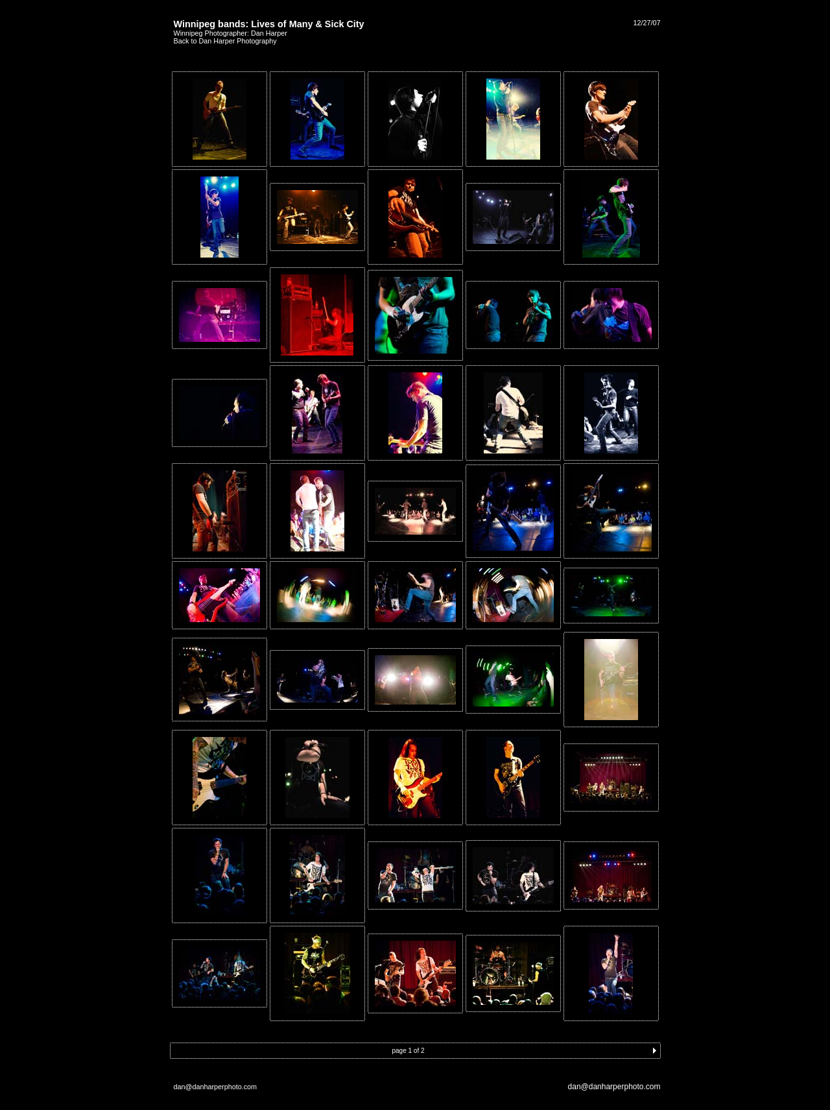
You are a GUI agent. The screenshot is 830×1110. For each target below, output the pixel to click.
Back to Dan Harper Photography (225, 41)
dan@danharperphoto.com (614, 1086)
